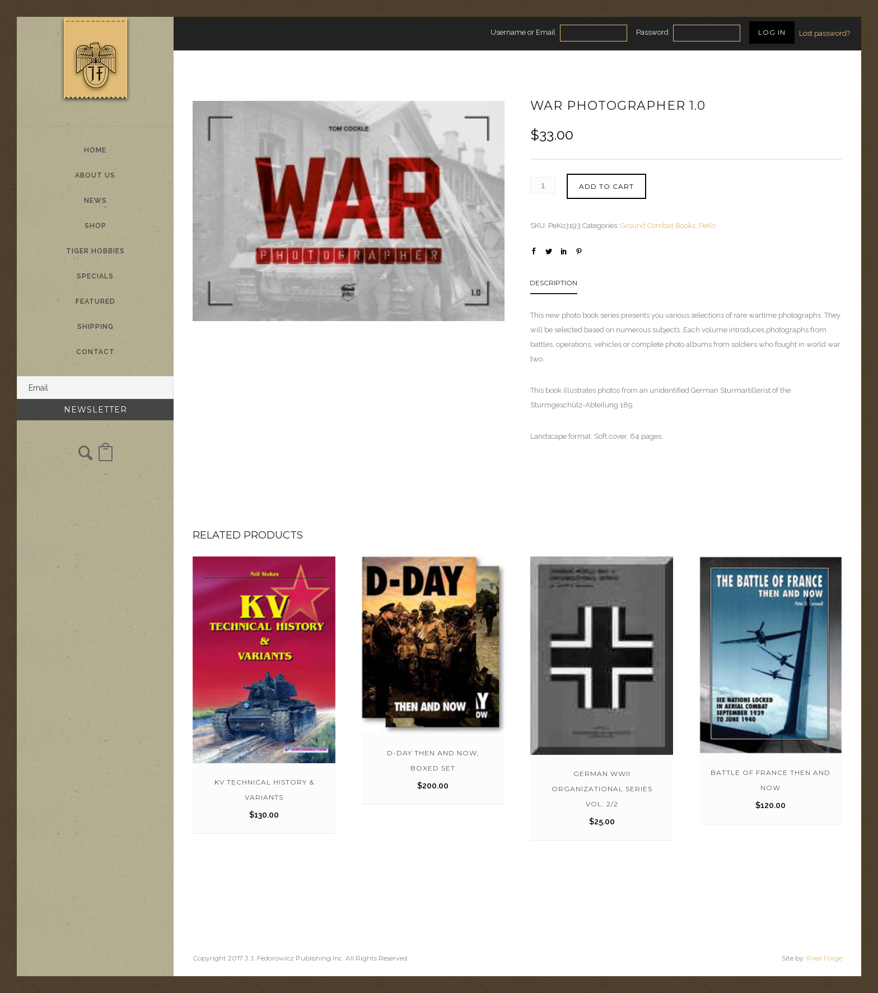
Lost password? (824, 33)
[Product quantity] (542, 185)
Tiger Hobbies (95, 251)
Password (652, 32)
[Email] (95, 387)
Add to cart (606, 186)
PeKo (707, 225)
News (95, 201)
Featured (95, 301)
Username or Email (523, 32)
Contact (95, 352)
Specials (95, 276)
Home (95, 150)
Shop (95, 226)
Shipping (95, 327)
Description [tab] (553, 283)
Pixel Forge (824, 958)
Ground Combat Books (657, 225)
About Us (95, 175)
